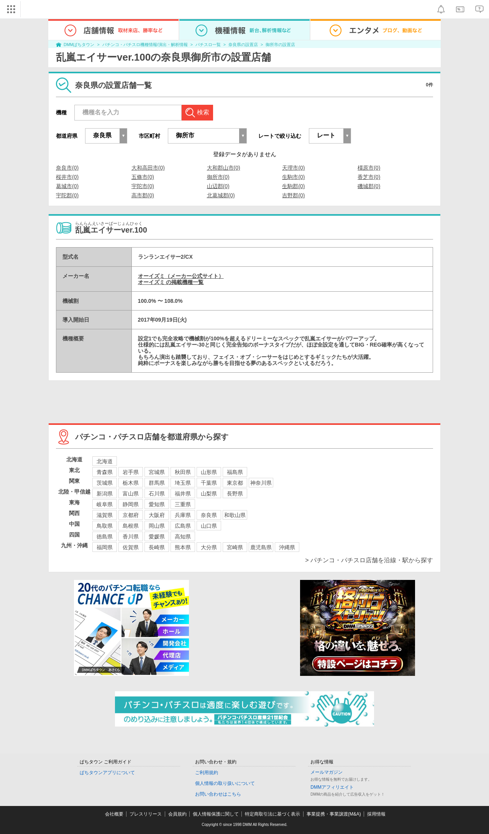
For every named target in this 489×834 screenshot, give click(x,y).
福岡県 (105, 547)
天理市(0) (293, 167)
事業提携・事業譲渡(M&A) (334, 814)
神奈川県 (261, 483)
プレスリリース (146, 814)
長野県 (235, 493)
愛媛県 (157, 536)
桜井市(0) (67, 177)
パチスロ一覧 (208, 44)
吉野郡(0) (293, 195)
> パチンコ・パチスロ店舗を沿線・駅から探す (369, 560)
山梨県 (209, 493)
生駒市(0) (293, 177)
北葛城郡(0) (221, 195)
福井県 (183, 493)
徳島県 (105, 536)
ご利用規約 (206, 772)
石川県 (157, 493)
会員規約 (177, 814)
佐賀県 (131, 547)
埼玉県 (183, 483)
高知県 (183, 536)
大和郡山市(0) (223, 167)
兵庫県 (183, 515)
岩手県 (131, 472)
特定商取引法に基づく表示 (272, 814)
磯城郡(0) (369, 186)
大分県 (209, 547)
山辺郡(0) (218, 186)
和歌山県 (235, 515)
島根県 (131, 526)
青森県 (105, 472)
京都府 (131, 515)
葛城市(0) (67, 186)
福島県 (235, 472)
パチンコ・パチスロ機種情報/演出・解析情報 (145, 44)
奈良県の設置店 (243, 44)
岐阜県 (105, 504)
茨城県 (105, 483)
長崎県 (157, 547)
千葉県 (209, 483)
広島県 (183, 526)
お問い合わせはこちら (218, 794)
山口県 (209, 526)
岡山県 (157, 526)
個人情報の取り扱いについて (225, 783)
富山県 (131, 493)
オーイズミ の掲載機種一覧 (171, 282)
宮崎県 (235, 547)
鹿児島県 (261, 547)
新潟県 (105, 493)
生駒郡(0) (293, 186)
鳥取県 (105, 526)
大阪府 (157, 515)
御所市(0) (218, 177)
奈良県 (209, 515)
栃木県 (131, 483)
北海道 (105, 461)
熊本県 (183, 547)
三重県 (183, 504)
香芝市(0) (369, 177)
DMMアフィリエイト (332, 787)
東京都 (235, 483)
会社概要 (114, 814)
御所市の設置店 (280, 44)
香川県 (131, 536)
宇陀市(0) (142, 186)
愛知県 (157, 504)
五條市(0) (142, 177)
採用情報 (376, 814)
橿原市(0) (369, 167)
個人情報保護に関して (216, 814)
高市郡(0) (142, 195)
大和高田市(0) (148, 167)
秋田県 (183, 472)
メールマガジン (326, 772)
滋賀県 (105, 515)
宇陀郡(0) (67, 195)
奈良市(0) (67, 167)
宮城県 (157, 472)
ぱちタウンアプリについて (107, 772)
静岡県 (131, 504)
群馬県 (157, 483)
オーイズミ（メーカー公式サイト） (181, 276)
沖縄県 (287, 547)
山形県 (209, 472)
